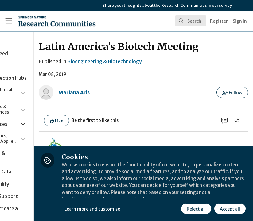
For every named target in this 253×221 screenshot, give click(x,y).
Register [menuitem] (219, 21)
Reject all (195, 208)
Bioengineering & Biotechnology (149, 61)
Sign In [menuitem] (240, 21)
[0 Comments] (223, 121)
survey (225, 5)
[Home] (44, 20)
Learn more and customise (137, 208)
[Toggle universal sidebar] (8, 20)
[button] (232, 92)
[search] (190, 20)
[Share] (237, 121)
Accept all (230, 208)
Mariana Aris (118, 92)
